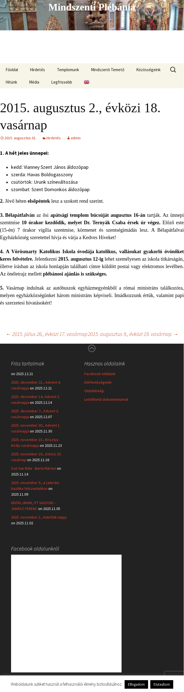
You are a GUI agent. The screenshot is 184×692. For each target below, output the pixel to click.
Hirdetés (37, 69)
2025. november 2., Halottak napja (39, 517)
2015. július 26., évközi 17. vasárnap (46, 333)
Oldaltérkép (94, 390)
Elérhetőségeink (98, 382)
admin (76, 137)
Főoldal (12, 69)
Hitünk (11, 82)
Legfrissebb (61, 82)
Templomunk (68, 69)
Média (34, 82)
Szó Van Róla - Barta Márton (33, 468)
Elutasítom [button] (162, 684)
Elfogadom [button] (136, 684)
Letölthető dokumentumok (106, 399)
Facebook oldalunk (99, 373)
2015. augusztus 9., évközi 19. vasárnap (133, 333)
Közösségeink (148, 69)
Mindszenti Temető (107, 69)
